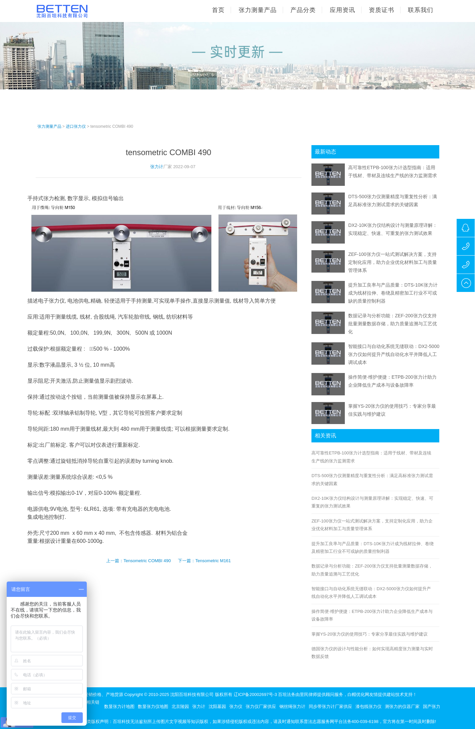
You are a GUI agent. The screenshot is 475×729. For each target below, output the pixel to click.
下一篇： (186, 560)
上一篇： (115, 560)
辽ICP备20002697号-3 (255, 694)
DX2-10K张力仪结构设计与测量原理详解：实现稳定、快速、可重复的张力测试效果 (372, 502)
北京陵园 (180, 706)
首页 (218, 10)
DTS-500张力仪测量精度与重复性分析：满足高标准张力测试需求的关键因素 (372, 479)
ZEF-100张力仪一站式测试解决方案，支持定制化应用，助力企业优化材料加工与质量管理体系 (392, 262)
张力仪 (235, 706)
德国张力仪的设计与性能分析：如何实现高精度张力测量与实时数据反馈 (372, 652)
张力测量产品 (49, 126)
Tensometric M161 (213, 560)
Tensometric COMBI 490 (147, 560)
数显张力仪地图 (153, 706)
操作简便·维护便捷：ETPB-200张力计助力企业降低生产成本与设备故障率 (372, 615)
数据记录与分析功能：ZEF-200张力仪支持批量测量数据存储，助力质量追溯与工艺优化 (392, 323)
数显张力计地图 (119, 706)
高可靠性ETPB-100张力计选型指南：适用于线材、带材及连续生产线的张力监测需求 (371, 456)
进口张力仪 (76, 126)
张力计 (156, 166)
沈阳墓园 (217, 706)
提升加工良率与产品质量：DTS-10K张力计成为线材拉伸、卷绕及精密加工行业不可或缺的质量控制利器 (393, 293)
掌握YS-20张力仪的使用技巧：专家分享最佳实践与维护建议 (369, 634)
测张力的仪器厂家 (402, 706)
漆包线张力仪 (368, 706)
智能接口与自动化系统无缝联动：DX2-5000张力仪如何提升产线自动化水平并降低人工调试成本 (393, 354)
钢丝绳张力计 (292, 706)
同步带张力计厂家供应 (330, 706)
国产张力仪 (434, 706)
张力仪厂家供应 (261, 706)
